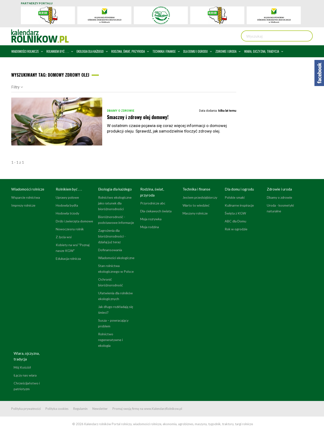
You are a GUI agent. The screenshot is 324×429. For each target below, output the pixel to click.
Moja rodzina (149, 227)
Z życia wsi (64, 237)
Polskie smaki (235, 197)
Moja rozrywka (151, 219)
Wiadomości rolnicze (27, 189)
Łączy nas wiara (25, 375)
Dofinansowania (110, 250)
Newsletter (100, 409)
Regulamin (80, 409)
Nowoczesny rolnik (70, 229)
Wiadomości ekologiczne (116, 258)
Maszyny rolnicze (195, 213)
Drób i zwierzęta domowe (74, 221)
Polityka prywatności (26, 409)
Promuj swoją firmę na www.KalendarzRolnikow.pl (147, 409)
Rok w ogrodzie (236, 229)
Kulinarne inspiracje (239, 205)
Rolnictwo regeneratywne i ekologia (110, 340)
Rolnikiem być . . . (69, 189)
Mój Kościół (22, 367)
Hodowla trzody (67, 213)
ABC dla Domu (235, 221)
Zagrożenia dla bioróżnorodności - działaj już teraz (112, 236)
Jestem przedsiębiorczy (200, 197)
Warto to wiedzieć (196, 205)
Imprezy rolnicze (23, 205)
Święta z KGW (235, 213)
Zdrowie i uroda (279, 189)
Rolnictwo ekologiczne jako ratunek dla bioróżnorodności (115, 203)
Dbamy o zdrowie (120, 110)
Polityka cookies (56, 409)
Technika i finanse (196, 189)
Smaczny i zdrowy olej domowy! (137, 117)
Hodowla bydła (67, 205)
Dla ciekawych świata (156, 211)
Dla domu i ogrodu (239, 189)
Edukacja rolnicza (68, 258)
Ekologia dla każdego (115, 189)
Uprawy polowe (67, 197)
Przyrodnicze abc (152, 203)
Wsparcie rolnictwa (25, 197)
